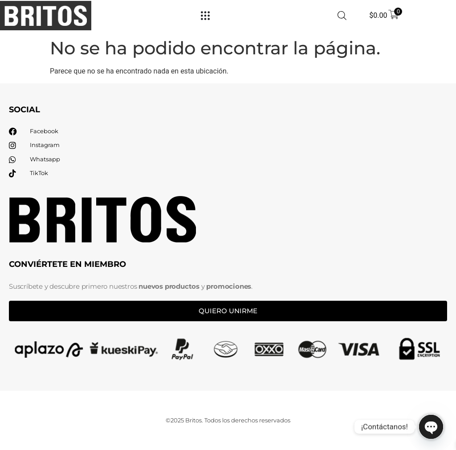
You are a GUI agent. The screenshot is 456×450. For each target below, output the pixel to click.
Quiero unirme (228, 311)
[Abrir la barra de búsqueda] (342, 15)
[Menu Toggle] (205, 15)
